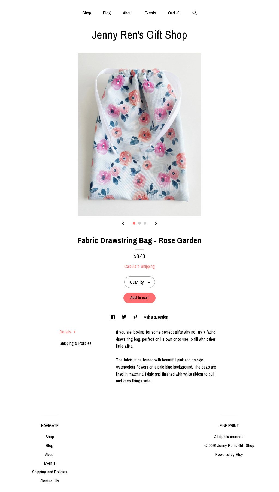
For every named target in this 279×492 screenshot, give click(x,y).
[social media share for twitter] (125, 317)
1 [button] (134, 223)
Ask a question (156, 317)
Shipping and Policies (49, 472)
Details (68, 332)
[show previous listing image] (123, 224)
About (128, 13)
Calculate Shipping (139, 266)
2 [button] (139, 223)
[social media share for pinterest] (135, 317)
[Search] (195, 14)
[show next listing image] (156, 224)
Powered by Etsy (229, 454)
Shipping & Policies (76, 343)
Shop (87, 13)
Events (150, 13)
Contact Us (49, 481)
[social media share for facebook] (113, 317)
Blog (107, 13)
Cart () (174, 13)
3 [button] (145, 223)
